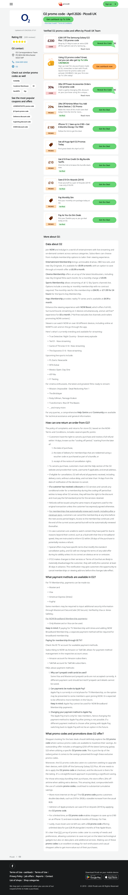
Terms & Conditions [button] (65, 23)
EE (33, 86)
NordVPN (16, 91)
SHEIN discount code (20, 127)
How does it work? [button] (51, 23)
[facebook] (12, 866)
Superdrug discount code (22, 122)
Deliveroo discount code (21, 116)
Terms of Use (41, 872)
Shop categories (31, 880)
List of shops (16, 880)
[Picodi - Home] (64, 4)
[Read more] (85, 48)
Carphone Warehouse (21, 86)
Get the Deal (104, 110)
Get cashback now (104, 66)
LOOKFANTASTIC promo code (23, 106)
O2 (17, 66)
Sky (25, 91)
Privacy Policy (16, 876)
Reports (39, 876)
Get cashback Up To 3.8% (58, 19)
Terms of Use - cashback (21, 872)
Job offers (29, 876)
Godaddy (16, 81)
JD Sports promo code (20, 111)
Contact (49, 876)
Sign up (108, 4)
